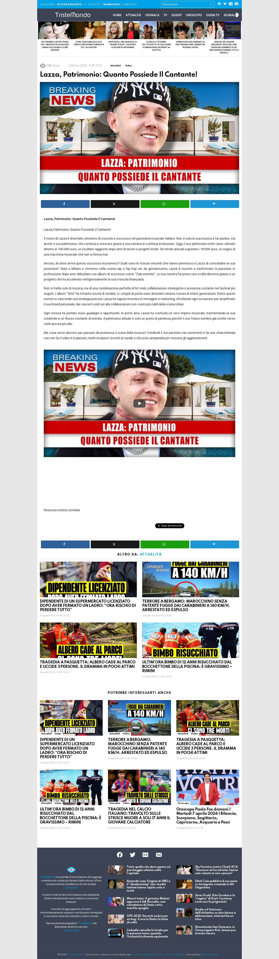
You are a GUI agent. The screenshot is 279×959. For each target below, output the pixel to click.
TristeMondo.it (75, 954)
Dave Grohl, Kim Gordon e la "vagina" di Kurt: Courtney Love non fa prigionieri (122, 45)
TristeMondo (48, 877)
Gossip (176, 15)
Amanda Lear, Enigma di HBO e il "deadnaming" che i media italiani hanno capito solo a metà (148, 886)
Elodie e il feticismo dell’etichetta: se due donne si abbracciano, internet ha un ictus (215, 914)
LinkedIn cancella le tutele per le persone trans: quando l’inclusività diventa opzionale (147, 933)
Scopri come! (71, 930)
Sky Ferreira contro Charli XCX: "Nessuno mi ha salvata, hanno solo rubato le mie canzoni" (216, 870)
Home (117, 15)
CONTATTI (94, 4)
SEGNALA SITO (111, 4)
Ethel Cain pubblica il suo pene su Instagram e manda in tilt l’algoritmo (89, 45)
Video (58, 734)
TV (165, 15)
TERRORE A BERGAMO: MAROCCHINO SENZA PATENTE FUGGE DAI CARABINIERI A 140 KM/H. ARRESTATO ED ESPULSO (186, 606)
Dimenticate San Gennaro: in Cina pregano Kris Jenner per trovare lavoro (190, 45)
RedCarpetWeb (210, 954)
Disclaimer (71, 887)
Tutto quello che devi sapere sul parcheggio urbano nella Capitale (148, 870)
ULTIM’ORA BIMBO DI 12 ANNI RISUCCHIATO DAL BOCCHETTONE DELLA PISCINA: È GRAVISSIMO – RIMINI (187, 666)
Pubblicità (129, 4)
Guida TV (213, 15)
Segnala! (148, 954)
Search (211, 5)
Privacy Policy (163, 954)
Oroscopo (194, 15)
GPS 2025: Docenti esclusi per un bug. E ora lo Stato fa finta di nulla (147, 919)
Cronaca (152, 15)
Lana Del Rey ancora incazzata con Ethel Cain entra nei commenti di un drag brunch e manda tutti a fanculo (224, 47)
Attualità (133, 15)
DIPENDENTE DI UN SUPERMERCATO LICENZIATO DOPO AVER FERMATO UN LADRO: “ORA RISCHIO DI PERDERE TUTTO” (88, 606)
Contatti (137, 954)
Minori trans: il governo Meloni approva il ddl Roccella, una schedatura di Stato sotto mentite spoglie (148, 903)
